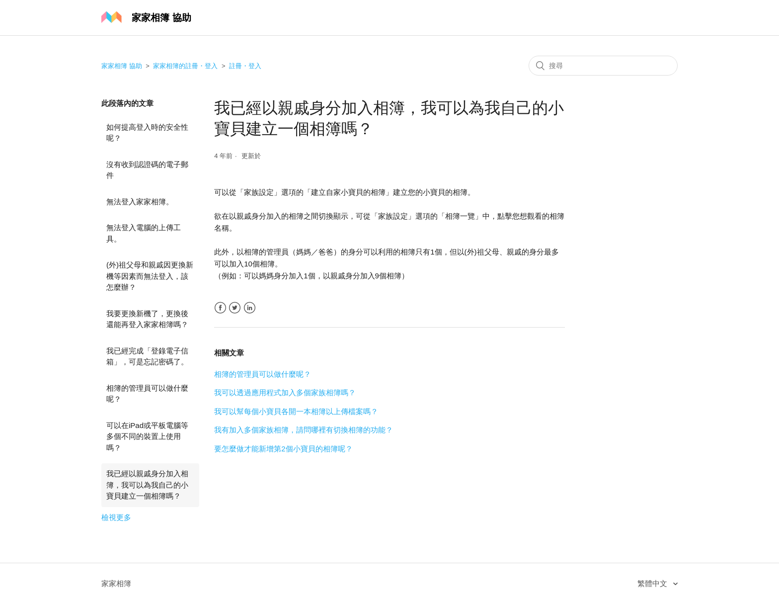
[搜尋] (603, 66)
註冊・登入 (245, 66)
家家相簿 (116, 583)
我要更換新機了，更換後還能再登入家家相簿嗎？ (147, 319)
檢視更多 (116, 517)
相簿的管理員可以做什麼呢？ (147, 394)
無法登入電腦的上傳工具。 (143, 233)
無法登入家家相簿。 (139, 201)
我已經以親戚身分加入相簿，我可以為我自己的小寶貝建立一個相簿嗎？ (147, 484)
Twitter (235, 308)
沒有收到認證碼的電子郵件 (147, 170)
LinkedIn (249, 308)
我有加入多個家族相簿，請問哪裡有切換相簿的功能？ (303, 430)
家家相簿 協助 (121, 66)
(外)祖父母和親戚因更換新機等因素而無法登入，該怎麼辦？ (149, 275)
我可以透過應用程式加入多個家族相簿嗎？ (285, 392)
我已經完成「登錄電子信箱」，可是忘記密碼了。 (147, 356)
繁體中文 (653, 583)
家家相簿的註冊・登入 (185, 66)
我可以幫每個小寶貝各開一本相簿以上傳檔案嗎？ (296, 411)
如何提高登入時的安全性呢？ (147, 133)
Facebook (220, 308)
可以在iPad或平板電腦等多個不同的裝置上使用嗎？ (147, 436)
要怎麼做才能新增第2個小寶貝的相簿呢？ (283, 448)
